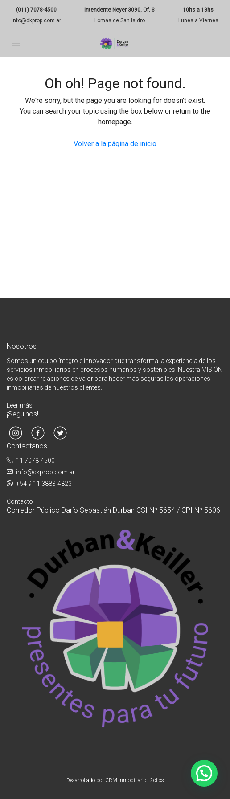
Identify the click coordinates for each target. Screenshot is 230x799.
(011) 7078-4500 (36, 10)
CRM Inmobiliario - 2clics (134, 780)
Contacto (20, 501)
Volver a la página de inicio (115, 143)
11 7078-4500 (35, 460)
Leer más (20, 405)
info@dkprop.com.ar (36, 20)
